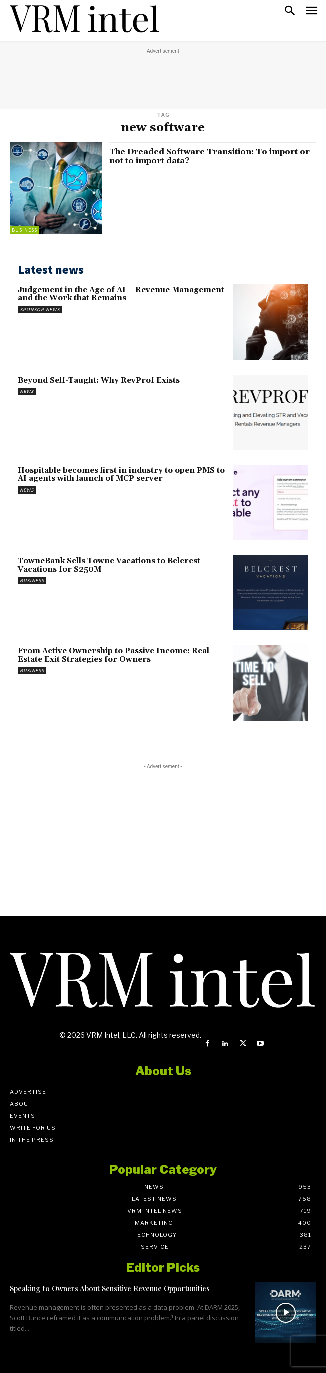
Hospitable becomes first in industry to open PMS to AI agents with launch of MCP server (121, 475)
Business (24, 230)
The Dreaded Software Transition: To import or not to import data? (209, 156)
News (27, 391)
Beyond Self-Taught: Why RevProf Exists (99, 380)
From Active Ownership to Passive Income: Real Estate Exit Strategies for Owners (113, 655)
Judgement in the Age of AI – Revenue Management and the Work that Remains (121, 294)
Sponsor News (40, 309)
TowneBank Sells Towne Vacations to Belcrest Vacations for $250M (109, 565)
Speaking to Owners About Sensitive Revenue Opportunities (110, 1288)
